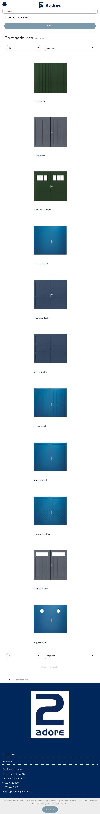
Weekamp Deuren (12, 769)
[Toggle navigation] (4, 4)
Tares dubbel (40, 101)
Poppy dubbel (40, 643)
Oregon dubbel (41, 588)
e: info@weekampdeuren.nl (17, 792)
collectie (10, 17)
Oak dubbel (39, 156)
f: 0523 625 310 (10, 787)
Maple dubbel (40, 480)
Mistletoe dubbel (42, 318)
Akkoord (50, 810)
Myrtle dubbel (40, 372)
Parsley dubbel (41, 264)
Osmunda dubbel (42, 534)
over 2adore (9, 754)
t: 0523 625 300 (10, 783)
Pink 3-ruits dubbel (43, 210)
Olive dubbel (40, 426)
